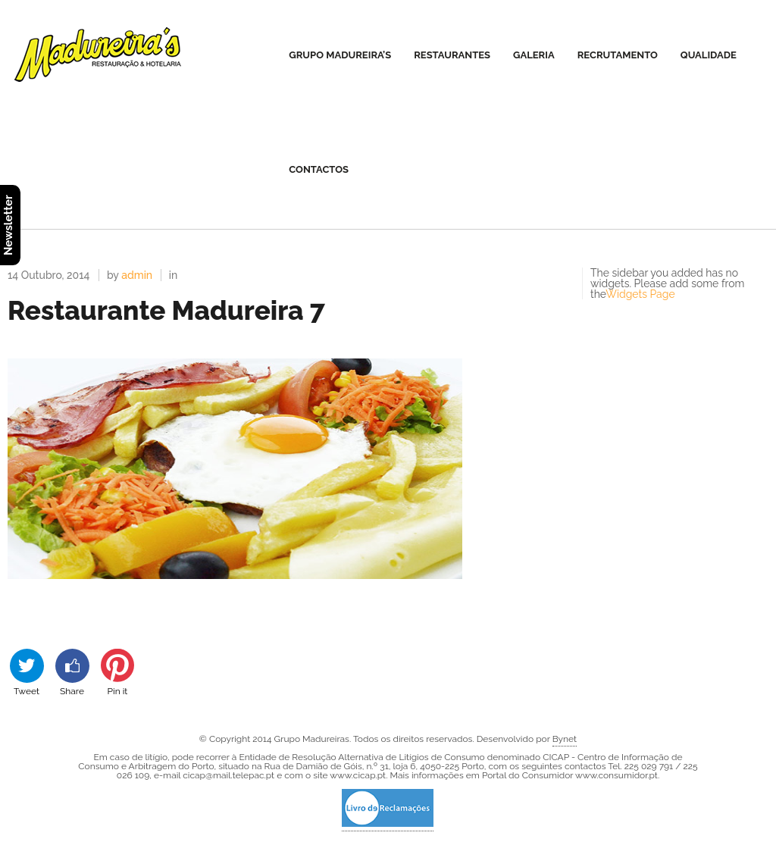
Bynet (564, 739)
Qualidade (709, 55)
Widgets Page (639, 294)
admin (136, 275)
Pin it (118, 671)
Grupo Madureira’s (340, 55)
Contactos (319, 169)
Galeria (534, 55)
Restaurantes (452, 55)
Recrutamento (617, 55)
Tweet (27, 671)
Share (72, 671)
